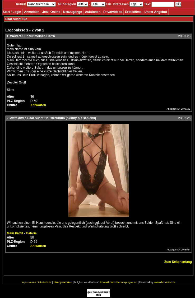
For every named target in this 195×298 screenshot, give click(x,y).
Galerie (31, 233)
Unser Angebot (155, 12)
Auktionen (92, 12)
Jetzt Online (51, 12)
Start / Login (12, 12)
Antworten (38, 105)
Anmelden (31, 12)
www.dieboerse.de (165, 282)
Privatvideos (112, 12)
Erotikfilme (133, 12)
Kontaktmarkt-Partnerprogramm (118, 282)
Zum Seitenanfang (178, 262)
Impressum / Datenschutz (36, 282)
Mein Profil (15, 233)
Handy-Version (63, 282)
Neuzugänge (72, 12)
